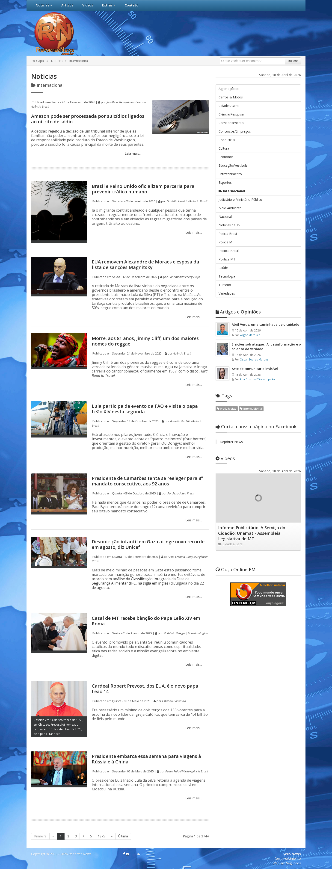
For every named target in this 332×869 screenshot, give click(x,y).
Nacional (225, 216)
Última (123, 836)
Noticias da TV (229, 225)
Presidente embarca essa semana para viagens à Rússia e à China (146, 759)
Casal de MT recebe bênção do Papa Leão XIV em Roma (146, 621)
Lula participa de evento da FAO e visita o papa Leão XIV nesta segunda (145, 409)
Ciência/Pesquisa (231, 114)
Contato (131, 5)
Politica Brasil (229, 250)
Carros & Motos (231, 97)
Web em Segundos (287, 863)
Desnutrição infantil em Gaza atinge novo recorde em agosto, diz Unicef (148, 544)
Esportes (225, 182)
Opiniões (238, 312)
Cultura (224, 148)
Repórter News (231, 442)
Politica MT (227, 259)
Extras (109, 5)
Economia (226, 157)
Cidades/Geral (229, 105)
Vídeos (87, 5)
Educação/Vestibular (234, 165)
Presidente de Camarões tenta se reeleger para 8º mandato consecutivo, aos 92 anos (147, 481)
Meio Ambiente (230, 208)
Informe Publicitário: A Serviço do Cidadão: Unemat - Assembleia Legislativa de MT (251, 533)
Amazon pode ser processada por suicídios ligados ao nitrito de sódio (87, 119)
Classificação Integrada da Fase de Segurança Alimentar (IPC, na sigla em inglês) (141, 581)
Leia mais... (132, 153)
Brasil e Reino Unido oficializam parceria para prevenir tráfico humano (143, 189)
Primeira (40, 836)
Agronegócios (229, 88)
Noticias (57, 61)
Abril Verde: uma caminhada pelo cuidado (265, 324)
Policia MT (226, 242)
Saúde (223, 268)
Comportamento (231, 123)
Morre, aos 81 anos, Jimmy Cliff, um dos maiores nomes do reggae (145, 341)
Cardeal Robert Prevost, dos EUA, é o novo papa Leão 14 (145, 689)
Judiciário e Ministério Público (240, 199)
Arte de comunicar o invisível (255, 369)
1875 (101, 836)
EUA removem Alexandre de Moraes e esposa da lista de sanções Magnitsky (145, 264)
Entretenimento (230, 174)
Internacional (79, 61)
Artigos (67, 5)
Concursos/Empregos (235, 131)
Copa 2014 (227, 140)
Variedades (227, 293)
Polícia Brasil (228, 233)
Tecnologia (227, 276)
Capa (38, 61)
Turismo (225, 285)
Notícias (44, 5)
